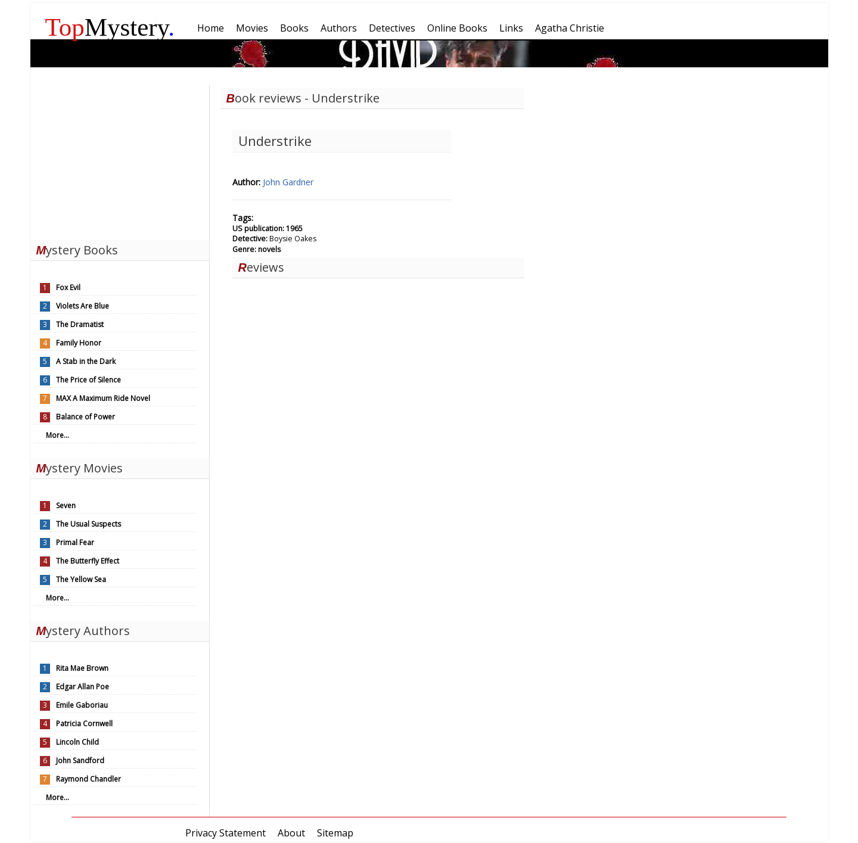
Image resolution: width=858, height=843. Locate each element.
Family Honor (78, 343)
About (291, 832)
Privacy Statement (225, 832)
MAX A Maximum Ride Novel (103, 398)
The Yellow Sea (81, 579)
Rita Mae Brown (82, 668)
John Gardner (288, 182)
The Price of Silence (88, 380)
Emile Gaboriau (82, 705)
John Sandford (80, 760)
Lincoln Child (77, 742)
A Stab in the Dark (86, 361)
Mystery (110, 27)
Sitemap (335, 832)
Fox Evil (68, 287)
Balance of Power (85, 417)
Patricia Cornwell (84, 723)
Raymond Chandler (88, 779)
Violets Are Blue (82, 306)
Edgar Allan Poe (82, 687)
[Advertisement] (119, 159)
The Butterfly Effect (87, 561)
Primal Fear (75, 542)
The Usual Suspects (88, 524)
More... (57, 435)
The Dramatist (80, 324)
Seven (66, 505)
